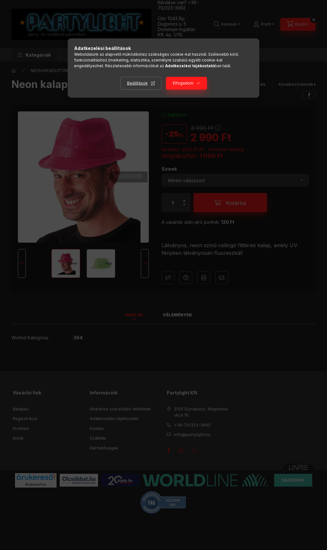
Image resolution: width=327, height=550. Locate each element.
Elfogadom (183, 83)
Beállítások (137, 83)
